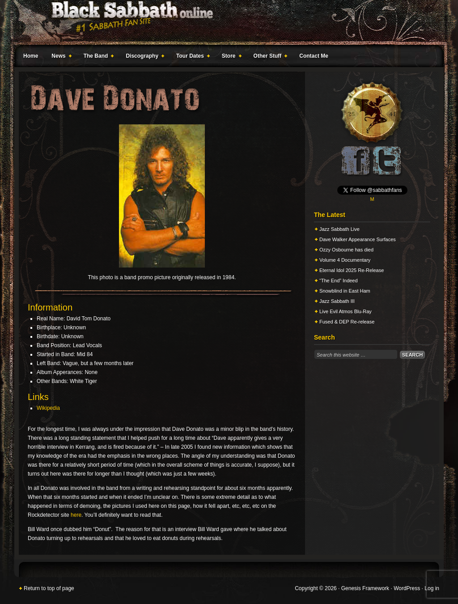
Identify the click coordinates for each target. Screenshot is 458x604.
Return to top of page (49, 588)
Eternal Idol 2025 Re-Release (351, 270)
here (76, 515)
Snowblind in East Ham (344, 290)
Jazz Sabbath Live (339, 229)
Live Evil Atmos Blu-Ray (345, 311)
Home (30, 56)
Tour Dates (191, 57)
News (59, 57)
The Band (97, 57)
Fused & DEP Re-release (346, 321)
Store (229, 57)
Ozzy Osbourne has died (346, 249)
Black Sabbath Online (224, 22)
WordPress (407, 588)
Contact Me (313, 56)
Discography (143, 57)
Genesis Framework (365, 588)
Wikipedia (48, 408)
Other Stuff (268, 57)
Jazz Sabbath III (337, 301)
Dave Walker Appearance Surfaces (357, 239)
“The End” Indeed (338, 280)
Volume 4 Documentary (344, 260)
